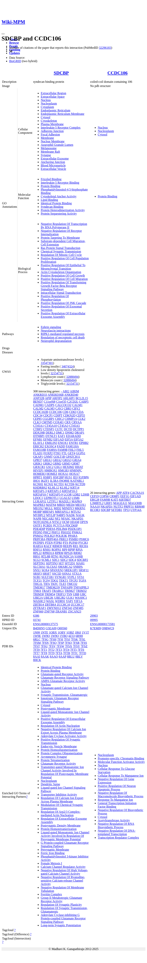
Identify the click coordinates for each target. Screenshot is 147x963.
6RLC (37, 639)
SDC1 (56, 559)
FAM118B (39, 449)
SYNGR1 (60, 577)
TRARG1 (58, 590)
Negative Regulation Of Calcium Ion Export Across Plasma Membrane (63, 731)
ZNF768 (49, 611)
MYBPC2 (39, 515)
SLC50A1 (39, 566)
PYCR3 (83, 542)
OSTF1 (37, 525)
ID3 (75, 477)
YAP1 (69, 601)
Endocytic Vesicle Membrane (59, 746)
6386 (36, 615)
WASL (50, 601)
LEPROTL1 (51, 498)
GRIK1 (37, 463)
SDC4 (72, 559)
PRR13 (63, 539)
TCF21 (37, 580)
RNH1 (47, 549)
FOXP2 (48, 453)
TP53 (126, 510)
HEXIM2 (68, 467)
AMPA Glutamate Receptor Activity (63, 681)
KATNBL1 (77, 480)
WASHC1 (81, 597)
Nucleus (46, 100)
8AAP (62, 656)
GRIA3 (66, 460)
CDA (80, 412)
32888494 (72, 376)
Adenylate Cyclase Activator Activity (64, 736)
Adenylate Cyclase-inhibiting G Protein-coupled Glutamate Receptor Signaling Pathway (63, 918)
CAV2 (59, 408)
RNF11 (37, 549)
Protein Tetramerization (55, 760)
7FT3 (58, 649)
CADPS (50, 405)
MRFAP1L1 (62, 511)
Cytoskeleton (49, 120)
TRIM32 (81, 590)
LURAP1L (40, 501)
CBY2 (76, 408)
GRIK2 (47, 463)
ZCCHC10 (63, 604)
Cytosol (45, 117)
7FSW (60, 646)
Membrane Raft (50, 151)
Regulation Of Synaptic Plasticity (61, 904)
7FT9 (51, 653)
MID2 (57, 508)
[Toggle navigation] (3, 33)
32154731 (57, 373)
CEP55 (80, 415)
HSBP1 (47, 477)
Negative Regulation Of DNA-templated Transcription (117, 832)
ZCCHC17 (77, 604)
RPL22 (37, 553)
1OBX (53, 632)
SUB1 (37, 577)
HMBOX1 (50, 470)
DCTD (68, 429)
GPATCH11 (73, 456)
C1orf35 (61, 401)
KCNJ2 (48, 484)
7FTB (66, 653)
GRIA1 (47, 460)
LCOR (68, 494)
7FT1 (44, 649)
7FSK (74, 639)
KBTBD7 (125, 499)
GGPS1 (80, 453)
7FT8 (44, 653)
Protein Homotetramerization (59, 829)
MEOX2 (38, 508)
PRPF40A (52, 539)
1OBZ (70, 632)
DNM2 (69, 432)
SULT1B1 (47, 577)
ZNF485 (78, 608)
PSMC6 (84, 539)
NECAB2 (48, 518)
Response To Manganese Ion (115, 799)
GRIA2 (57, 460)
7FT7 (36, 653)
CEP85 (37, 418)
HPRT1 (37, 477)
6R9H (79, 636)
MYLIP (51, 515)
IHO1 (36, 480)
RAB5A (38, 546)
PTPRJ (58, 542)
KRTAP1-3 (40, 491)
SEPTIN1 (39, 563)
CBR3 (67, 408)
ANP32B (38, 398)
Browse (14, 42)
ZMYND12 (54, 608)
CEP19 (94, 496)
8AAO (54, 656)
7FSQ (68, 642)
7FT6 (81, 649)
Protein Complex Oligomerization (61, 753)
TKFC (54, 584)
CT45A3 (63, 425)
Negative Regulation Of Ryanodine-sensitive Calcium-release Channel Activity (63, 880)
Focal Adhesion (50, 134)
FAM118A (72, 446)
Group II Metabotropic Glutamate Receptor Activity (61, 899)
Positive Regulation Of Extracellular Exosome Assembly (63, 315)
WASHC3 (39, 601)
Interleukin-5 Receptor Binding (60, 182)
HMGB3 (63, 470)
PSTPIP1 (38, 542)
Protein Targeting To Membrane (60, 237)
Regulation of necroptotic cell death (63, 337)
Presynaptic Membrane (55, 849)
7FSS (83, 642)
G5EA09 (51, 628)
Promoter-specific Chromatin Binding (121, 758)
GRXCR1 (39, 467)
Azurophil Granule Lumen (57, 144)
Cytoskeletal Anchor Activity (59, 196)
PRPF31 (129, 506)
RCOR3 (95, 510)
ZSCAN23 (74, 611)
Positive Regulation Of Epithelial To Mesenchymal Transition (63, 267)
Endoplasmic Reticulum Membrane (62, 113)
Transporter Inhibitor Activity (59, 794)
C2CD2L (72, 401)
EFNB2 (48, 439)
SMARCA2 (65, 566)
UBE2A (38, 597)
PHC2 (47, 532)
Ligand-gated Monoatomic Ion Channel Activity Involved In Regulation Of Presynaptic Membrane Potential (65, 836)
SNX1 (37, 570)
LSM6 (75, 498)
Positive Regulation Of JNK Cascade (63, 303)
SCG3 (37, 559)
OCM (65, 522)
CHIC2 (59, 418)
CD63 (72, 412)
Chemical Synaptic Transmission (61, 251)
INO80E (64, 480)
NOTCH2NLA (42, 522)
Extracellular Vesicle (53, 168)
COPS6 (104, 496)
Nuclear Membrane (53, 141)
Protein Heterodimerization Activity (63, 210)
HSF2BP (58, 477)
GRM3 (66, 463)
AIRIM (74, 391)
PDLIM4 (61, 529)
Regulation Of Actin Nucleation (60, 725)
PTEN (49, 542)
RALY (47, 546)
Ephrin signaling (51, 327)
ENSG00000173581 (102, 624)
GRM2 (57, 463)
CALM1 (77, 405)
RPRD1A (48, 553)
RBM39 (57, 546)
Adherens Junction (52, 131)
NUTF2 (118, 506)
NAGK (80, 515)
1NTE (44, 632)
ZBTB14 (38, 604)
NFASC (65, 518)
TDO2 (54, 580)
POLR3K (61, 535)
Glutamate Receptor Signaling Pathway (65, 677)
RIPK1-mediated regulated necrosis (62, 334)
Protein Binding (50, 186)
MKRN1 (80, 508)
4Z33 (71, 636)
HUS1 (68, 477)
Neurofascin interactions (56, 330)
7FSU (44, 646)
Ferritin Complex (51, 894)
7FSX (68, 646)
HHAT (79, 467)
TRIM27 (70, 590)
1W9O (46, 636)
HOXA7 (74, 473)
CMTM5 (47, 422)
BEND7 (38, 401)
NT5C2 (56, 522)
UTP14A (135, 510)
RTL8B (45, 556)
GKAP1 (38, 456)
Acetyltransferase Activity (114, 820)
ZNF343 (67, 608)
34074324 (67, 366)
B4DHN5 (39, 628)
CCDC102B (40, 412)
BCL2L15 (82, 398)
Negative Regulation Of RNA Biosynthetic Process (116, 825)
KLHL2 (64, 487)
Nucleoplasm (49, 103)
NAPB (37, 518)
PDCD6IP (71, 525)
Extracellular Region (53, 93)
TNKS (37, 590)
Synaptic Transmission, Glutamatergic (64, 694)
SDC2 (64, 559)
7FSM (37, 642)
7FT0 (36, 649)
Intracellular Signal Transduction (61, 292)
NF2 (57, 518)
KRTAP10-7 (40, 494)
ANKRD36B (56, 394)
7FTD (82, 653)
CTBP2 (37, 429)
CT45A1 (38, 425)
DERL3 (50, 432)
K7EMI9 (95, 628)
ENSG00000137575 (45, 624)
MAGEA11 (120, 503)
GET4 (71, 453)
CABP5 (84, 401)
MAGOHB (135, 503)
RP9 (64, 549)
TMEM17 (39, 587)
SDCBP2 (82, 559)
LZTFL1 (52, 501)
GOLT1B (59, 456)
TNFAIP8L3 (81, 587)
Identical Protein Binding (56, 203)
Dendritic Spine (50, 784)
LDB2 (76, 494)
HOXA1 (63, 473)
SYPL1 (71, 577)
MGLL (48, 508)
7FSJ (67, 639)
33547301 (47, 363)
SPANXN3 (57, 570)
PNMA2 (38, 535)
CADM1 (38, 405)
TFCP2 (73, 580)
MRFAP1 (48, 511)
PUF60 (73, 542)
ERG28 (94, 499)
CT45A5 (74, 425)
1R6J (78, 632)
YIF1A (78, 601)
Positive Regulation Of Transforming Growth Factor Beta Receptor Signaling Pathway (63, 286)
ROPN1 (56, 549)
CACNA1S (137, 492)
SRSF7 (46, 573)
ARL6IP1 (69, 398)
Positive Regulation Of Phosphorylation (55, 297)
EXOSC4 (50, 446)
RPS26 (68, 553)
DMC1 (60, 432)
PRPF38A (39, 539)
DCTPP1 (78, 429)
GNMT (48, 456)
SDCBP (61, 72)
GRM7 (75, 463)
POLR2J (49, 535)
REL (76, 546)
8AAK (45, 656)
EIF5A (69, 439)
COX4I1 (58, 422)
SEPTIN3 (52, 563)
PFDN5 (37, 532)
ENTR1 (73, 443)
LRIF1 (108, 503)
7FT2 (51, 649)
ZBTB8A (50, 604)
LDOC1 (38, 498)
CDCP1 (48, 415)
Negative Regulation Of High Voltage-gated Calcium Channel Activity (64, 872)
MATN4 (51, 504)
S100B (78, 556)
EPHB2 (83, 443)
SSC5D (56, 573)
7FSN (45, 642)
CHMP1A (71, 418)
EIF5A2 (78, 439)
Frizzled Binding (51, 179)
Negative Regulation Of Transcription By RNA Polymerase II (64, 225)
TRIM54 (50, 594)
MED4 (70, 504)
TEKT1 (63, 580)
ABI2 (66, 391)
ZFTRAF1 (39, 608)
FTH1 (57, 453)
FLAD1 (38, 453)
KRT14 (74, 487)
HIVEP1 (38, 470)
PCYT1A (59, 525)
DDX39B (39, 432)
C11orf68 (49, 401)
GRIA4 (76, 460)
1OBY (61, 632)
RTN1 (55, 556)
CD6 (65, 412)
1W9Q (55, 636)
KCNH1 (38, 484)
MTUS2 (76, 511)
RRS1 (36, 556)
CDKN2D (69, 415)
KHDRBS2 (40, 487)
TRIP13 (61, 594)
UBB (76, 594)
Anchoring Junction (53, 162)
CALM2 (38, 408)
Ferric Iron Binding (53, 853)
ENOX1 (63, 443)
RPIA (79, 549)
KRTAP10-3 (69, 491)
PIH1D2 (66, 532)
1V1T (85, 632)
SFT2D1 (70, 563)
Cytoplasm (47, 107)
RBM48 (140, 506)
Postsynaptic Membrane (55, 708)
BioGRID (15, 61)
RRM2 (78, 553)
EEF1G (125, 496)
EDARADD (73, 436)
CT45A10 (51, 425)
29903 (94, 615)
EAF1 (61, 436)
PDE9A (50, 529)
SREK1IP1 (71, 570)
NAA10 (95, 506)
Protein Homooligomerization (59, 749)
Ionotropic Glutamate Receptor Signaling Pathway (60, 700)
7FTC (74, 653)
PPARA (72, 535)
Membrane (47, 138)
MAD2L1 (65, 501)
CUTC (59, 429)
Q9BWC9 (108, 628)
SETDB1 (116, 510)
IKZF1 (45, 480)
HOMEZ (52, 473)
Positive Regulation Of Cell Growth (63, 275)
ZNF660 (38, 611)
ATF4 (125, 492)
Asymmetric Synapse (54, 756)
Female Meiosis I (51, 863)
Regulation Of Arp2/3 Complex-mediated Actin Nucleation (61, 813)
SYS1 (80, 577)
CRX (68, 422)
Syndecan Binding (52, 206)
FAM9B (63, 449)
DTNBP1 (39, 436)
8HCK (37, 660)
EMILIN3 (51, 443)
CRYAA (77, 422)
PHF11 (55, 532)
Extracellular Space (53, 96)
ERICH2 (38, 446)
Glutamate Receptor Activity (58, 763)
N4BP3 (60, 515)
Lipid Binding (49, 199)
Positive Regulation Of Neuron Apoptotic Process (117, 787)
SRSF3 (37, 573)
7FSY (76, 646)
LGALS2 (65, 498)
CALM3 (49, 408)
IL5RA (54, 480)
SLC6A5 (51, 566)
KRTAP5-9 (56, 494)
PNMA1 (77, 532)
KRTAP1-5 (54, 491)
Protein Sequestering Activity (59, 213)
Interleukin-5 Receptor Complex (61, 127)
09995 (94, 619)
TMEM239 (53, 587)
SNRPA (77, 566)
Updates (14, 53)
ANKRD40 (71, 394)
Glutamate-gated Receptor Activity (62, 674)
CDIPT (58, 415)
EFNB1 (37, 439)
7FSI (60, 639)
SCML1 (46, 559)
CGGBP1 (48, 418)
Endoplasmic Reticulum (55, 110)
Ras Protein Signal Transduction (60, 248)
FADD (61, 446)
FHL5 (80, 449)
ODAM (74, 522)
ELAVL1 (38, 443)
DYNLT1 (51, 436)
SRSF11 (84, 570)
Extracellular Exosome (55, 158)
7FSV (52, 646)
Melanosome (49, 148)
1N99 (36, 632)
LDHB (85, 494)
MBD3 (61, 504)
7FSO (52, 642)
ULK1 (70, 597)
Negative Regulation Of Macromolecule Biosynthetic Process (120, 794)
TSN (69, 594)
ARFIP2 (57, 398)
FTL (64, 453)
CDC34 (37, 415)
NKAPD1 (77, 518)
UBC (83, 594)
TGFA (82, 580)
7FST (36, 646)
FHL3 (72, 449)
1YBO (64, 636)
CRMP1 (114, 496)
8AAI (36, 656)
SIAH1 (80, 563)
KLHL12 (53, 487)
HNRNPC (76, 470)
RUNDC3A (66, 556)
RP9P (71, 549)
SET (61, 563)
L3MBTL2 (97, 503)
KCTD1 (59, 484)
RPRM (59, 553)
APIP (48, 398)
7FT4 (66, 649)
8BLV (79, 656)
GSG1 (58, 467)
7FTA (58, 653)
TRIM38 (38, 594)
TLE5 (62, 584)
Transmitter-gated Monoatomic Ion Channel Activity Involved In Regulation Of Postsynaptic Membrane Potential (64, 772)
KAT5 (114, 499)
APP (119, 492)
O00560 (62, 628)
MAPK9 (77, 501)
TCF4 (46, 580)
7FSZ (84, 646)
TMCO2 (72, 584)
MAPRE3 (39, 504)
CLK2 (81, 418)
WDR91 (60, 601)
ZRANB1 (61, 611)
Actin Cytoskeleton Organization (61, 272)
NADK (70, 515)
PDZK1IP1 (75, 529)
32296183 (105, 47)
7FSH (52, 639)
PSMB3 (73, 539)
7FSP (60, 642)
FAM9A (52, 449)
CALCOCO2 (63, 405)
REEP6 (67, 546)
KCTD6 (70, 484)
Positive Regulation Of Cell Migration (64, 279)
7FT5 (73, 649)
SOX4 (45, 570)
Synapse (46, 155)
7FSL (82, 639)
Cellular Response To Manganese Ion (121, 775)
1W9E (37, 636)
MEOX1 (80, 504)
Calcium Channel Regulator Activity (63, 866)
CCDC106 (117, 72)
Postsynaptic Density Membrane (61, 825)
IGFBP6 (83, 477)
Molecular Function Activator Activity (121, 761)
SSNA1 (66, 573)
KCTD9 (80, 484)
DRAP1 (79, 432)
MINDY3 (68, 508)
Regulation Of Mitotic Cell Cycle (61, 254)
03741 (37, 619)
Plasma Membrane (52, 124)
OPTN (84, 522)
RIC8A (83, 546)
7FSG (44, 639)
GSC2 (49, 467)
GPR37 (37, 460)
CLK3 (37, 422)
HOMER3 (39, 473)
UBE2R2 (59, 597)
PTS (65, 542)
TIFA (46, 584)
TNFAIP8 (66, 587)
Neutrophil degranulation (56, 340)
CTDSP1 (48, 429)
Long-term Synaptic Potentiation (61, 925)
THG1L (38, 584)
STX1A (77, 573)
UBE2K (49, 597)
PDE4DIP (39, 529)
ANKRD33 (40, 394)
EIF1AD (58, 439)
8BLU (71, 656)
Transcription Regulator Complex (118, 837)
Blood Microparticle (53, 165)
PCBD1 (47, 525)
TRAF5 (46, 590)
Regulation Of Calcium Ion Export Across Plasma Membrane (62, 799)
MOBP (37, 511)
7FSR (76, 642)
